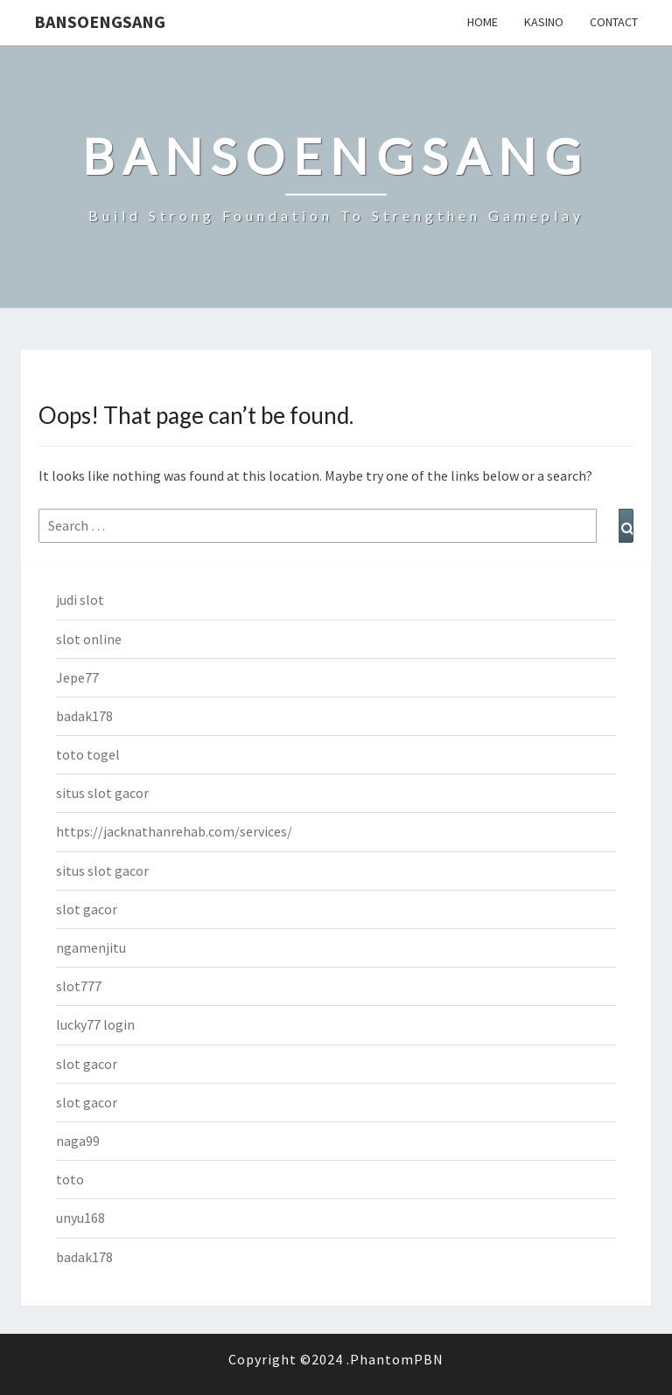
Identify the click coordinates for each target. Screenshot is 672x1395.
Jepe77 (77, 677)
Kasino (544, 22)
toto (70, 1179)
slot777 (79, 986)
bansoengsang (99, 21)
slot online (89, 639)
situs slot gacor (102, 793)
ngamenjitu (91, 947)
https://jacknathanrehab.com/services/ (174, 831)
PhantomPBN (397, 1359)
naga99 (78, 1140)
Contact (614, 22)
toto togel (88, 754)
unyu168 (80, 1217)
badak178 (84, 716)
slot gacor (86, 909)
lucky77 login (95, 1024)
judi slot (80, 599)
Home (482, 22)
